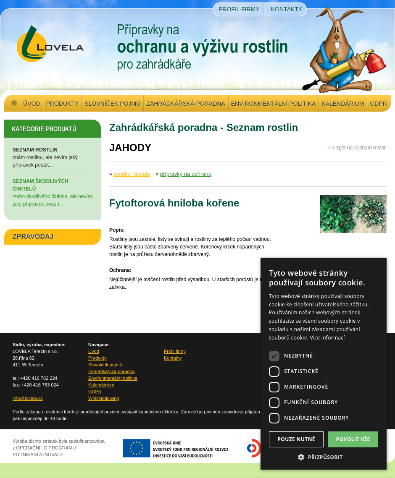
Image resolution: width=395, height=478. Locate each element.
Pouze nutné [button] (296, 439)
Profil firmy (239, 9)
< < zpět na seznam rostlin (357, 148)
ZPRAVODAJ (33, 236)
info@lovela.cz (28, 398)
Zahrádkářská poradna (185, 103)
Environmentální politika (273, 103)
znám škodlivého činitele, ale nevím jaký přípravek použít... (52, 192)
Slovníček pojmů (112, 103)
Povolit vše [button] (353, 439)
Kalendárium (342, 103)
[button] (323, 457)
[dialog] (324, 364)
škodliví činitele (131, 174)
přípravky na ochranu (185, 174)
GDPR (378, 103)
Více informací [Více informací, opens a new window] (327, 337)
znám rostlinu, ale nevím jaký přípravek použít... (52, 157)
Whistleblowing (103, 398)
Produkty (62, 103)
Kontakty (286, 9)
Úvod (31, 103)
